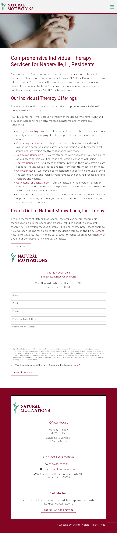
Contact (99, 230)
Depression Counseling (29, 154)
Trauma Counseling (27, 162)
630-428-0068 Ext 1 (58, 272)
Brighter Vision (80, 524)
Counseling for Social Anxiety (32, 182)
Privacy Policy (98, 524)
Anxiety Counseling (27, 131)
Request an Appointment (58, 510)
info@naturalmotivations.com (58, 276)
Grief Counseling (25, 170)
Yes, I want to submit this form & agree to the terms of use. (47, 365)
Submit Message (24, 372)
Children (38, 194)
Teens (52, 194)
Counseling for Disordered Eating (35, 143)
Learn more (21, 246)
